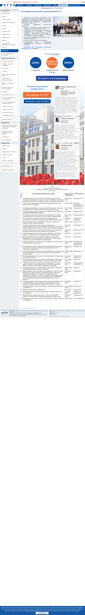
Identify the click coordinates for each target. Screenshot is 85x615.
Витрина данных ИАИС (7, 154)
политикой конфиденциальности (33, 610)
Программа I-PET (6, 31)
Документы (4, 40)
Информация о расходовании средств (9, 75)
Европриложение (6, 34)
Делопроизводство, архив (8, 165)
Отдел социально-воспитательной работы (7, 79)
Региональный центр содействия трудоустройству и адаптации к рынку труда (9, 127)
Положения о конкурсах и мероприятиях (8, 64)
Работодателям (5, 136)
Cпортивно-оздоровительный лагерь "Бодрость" (8, 98)
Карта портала (75, 2)
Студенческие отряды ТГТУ (8, 115)
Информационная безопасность (9, 151)
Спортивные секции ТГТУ (8, 106)
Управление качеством (7, 119)
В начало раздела (30, 308)
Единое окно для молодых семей (8, 83)
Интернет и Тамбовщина (7, 160)
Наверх (23, 308)
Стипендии (4, 71)
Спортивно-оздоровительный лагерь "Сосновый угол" (8, 102)
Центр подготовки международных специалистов (9, 44)
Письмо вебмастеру (53, 316)
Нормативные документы (8, 61)
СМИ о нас (4, 47)
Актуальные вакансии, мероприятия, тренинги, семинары (7, 132)
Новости (4, 16)
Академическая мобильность (8, 22)
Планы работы (5, 68)
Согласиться (42, 613)
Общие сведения (6, 13)
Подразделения (5, 37)
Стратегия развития (6, 19)
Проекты (4, 28)
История (4, 157)
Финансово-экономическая (8, 170)
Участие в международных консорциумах (8, 54)
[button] (61, 141)
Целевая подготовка (6, 139)
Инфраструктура (6, 145)
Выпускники (59, 8)
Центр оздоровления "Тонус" (8, 94)
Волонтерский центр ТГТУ (8, 112)
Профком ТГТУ (5, 91)
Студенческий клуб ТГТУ (7, 109)
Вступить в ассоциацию (52, 78)
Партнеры (4, 25)
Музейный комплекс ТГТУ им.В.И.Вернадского (8, 88)
